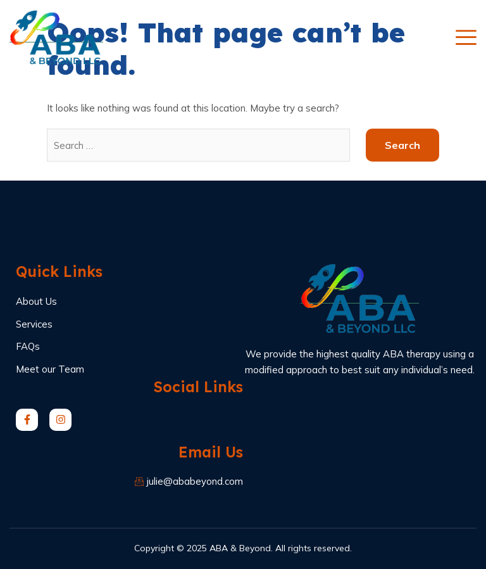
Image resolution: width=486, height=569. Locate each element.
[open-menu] (466, 37)
